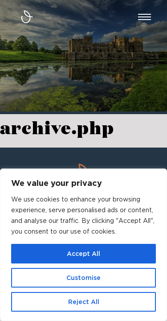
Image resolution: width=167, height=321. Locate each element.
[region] (83, 245)
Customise (83, 277)
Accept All (83, 253)
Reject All (83, 301)
